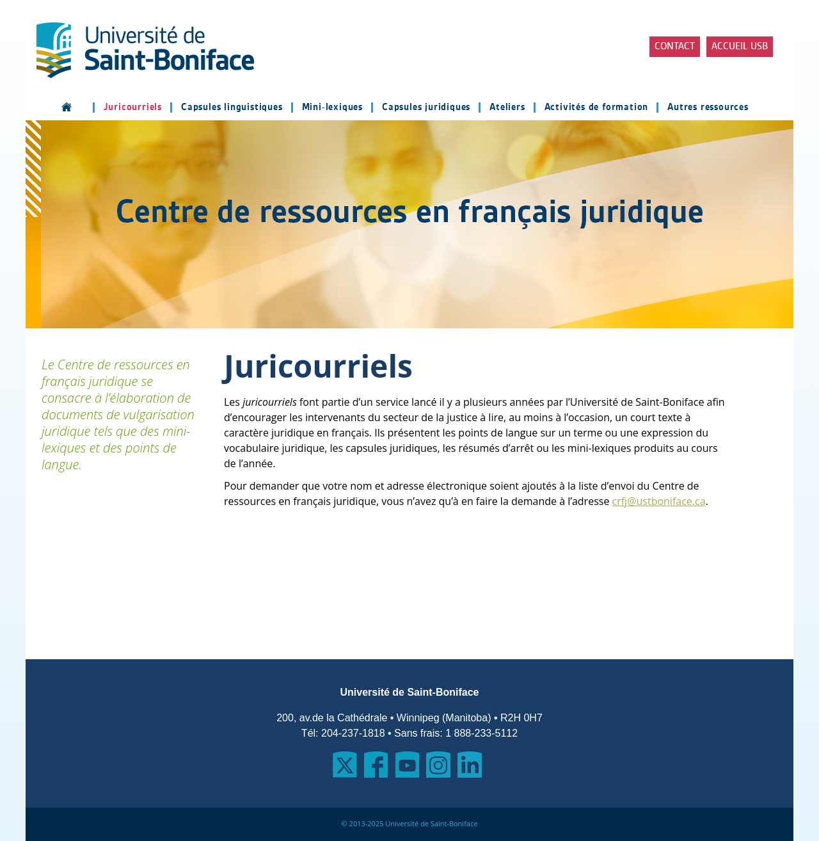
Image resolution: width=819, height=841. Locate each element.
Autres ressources (708, 107)
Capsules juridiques (426, 107)
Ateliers (507, 107)
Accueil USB (740, 47)
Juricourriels (133, 107)
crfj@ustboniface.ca (659, 501)
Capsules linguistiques (232, 107)
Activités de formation (597, 107)
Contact (675, 47)
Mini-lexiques (332, 107)
